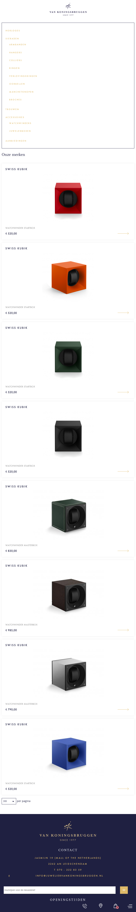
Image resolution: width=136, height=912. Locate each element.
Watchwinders (20, 123)
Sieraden (12, 38)
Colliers (15, 60)
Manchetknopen (21, 92)
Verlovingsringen (23, 76)
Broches (15, 100)
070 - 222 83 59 (69, 869)
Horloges (13, 31)
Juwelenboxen (20, 131)
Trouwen (12, 109)
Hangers (15, 52)
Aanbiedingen (16, 141)
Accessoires (15, 117)
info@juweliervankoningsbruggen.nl (69, 875)
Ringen (14, 68)
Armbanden (17, 44)
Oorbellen (17, 84)
